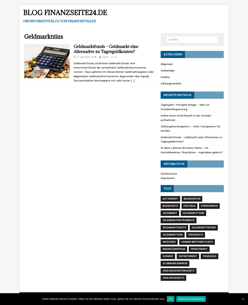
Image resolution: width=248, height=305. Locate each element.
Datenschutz (169, 173)
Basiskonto (170, 206)
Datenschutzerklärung (191, 298)
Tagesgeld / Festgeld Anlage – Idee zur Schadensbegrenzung (185, 107)
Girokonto (195, 235)
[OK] (243, 299)
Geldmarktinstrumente (179, 220)
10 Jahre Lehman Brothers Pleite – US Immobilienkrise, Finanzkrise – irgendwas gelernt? (192, 150)
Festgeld (189, 206)
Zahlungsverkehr (171, 83)
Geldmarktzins (173, 235)
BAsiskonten (192, 199)
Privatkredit (199, 249)
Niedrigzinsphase (174, 249)
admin (105, 57)
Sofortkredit (188, 256)
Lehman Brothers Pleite (197, 242)
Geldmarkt (170, 213)
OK (170, 298)
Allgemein (167, 64)
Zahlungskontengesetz (179, 271)
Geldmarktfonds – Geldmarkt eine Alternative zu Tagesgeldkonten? (106, 49)
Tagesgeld (209, 256)
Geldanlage (167, 70)
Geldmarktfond (193, 213)
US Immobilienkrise (175, 263)
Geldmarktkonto (174, 228)
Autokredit (170, 199)
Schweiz (168, 256)
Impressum (168, 178)
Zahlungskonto (173, 278)
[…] (132, 80)
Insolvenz (169, 242)
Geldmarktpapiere (204, 228)
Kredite (165, 77)
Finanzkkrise (209, 206)
